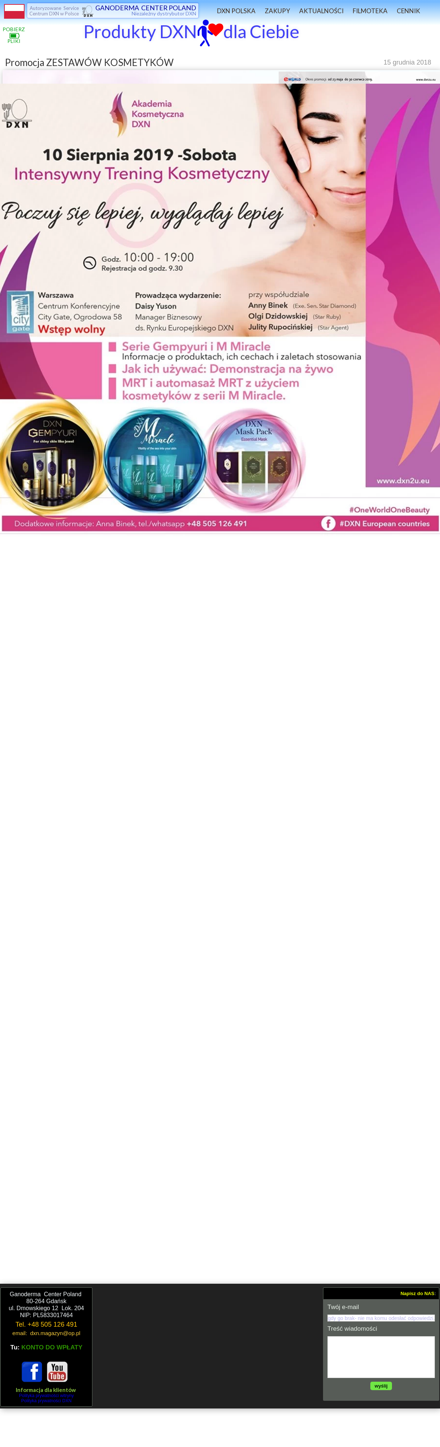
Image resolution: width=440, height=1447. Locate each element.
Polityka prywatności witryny (46, 1395)
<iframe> (207, 1346)
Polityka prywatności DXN (46, 1400)
